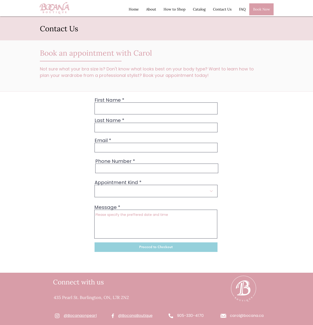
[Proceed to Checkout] (156, 247)
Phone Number (113, 161)
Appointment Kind (116, 182)
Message (105, 207)
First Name (108, 100)
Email (101, 140)
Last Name (108, 120)
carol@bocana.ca (247, 315)
